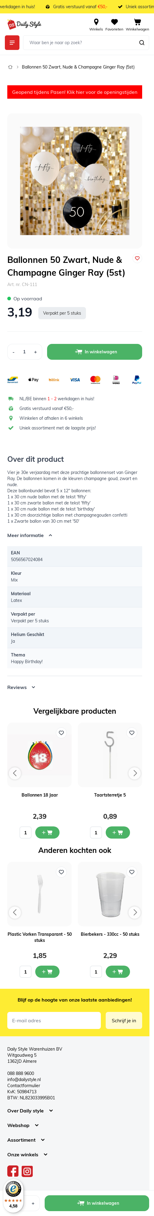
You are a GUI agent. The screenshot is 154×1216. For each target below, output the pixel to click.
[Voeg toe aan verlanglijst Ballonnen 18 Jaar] (61, 732)
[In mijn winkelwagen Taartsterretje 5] (118, 832)
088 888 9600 (20, 1073)
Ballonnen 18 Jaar (40, 795)
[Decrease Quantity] (13, 352)
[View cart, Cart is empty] (137, 24)
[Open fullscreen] (74, 181)
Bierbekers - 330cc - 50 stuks (110, 934)
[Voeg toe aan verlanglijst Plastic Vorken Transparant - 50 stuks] (61, 872)
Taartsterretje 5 (110, 795)
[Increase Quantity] (35, 352)
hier (80, 92)
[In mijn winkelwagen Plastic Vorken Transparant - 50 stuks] (47, 972)
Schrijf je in (124, 1020)
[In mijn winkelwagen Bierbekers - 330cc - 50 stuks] (118, 972)
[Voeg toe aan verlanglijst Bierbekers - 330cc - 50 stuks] (131, 872)
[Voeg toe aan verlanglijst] (137, 258)
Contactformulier (23, 1085)
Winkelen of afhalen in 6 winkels (51, 418)
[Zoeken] (141, 42)
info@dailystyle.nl (24, 1079)
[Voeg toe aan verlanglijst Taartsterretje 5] (131, 732)
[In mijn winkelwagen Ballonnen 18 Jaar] (47, 832)
